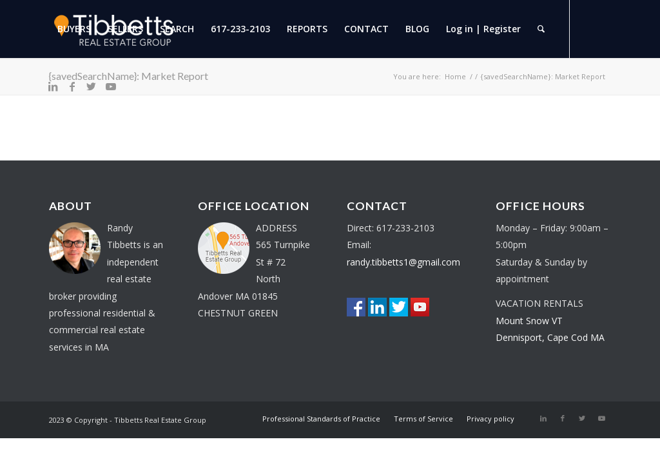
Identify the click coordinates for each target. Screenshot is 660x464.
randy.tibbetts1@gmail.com (403, 262)
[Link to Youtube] (111, 86)
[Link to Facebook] (72, 86)
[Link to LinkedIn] (53, 86)
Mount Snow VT (529, 320)
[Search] (541, 29)
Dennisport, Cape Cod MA (550, 337)
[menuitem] (74, 29)
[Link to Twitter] (91, 86)
